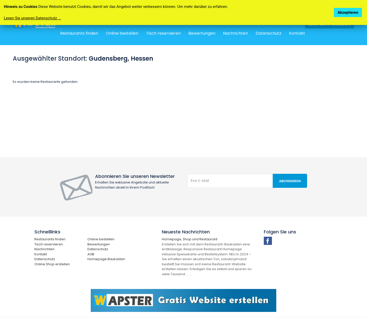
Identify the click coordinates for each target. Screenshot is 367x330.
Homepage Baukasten (106, 259)
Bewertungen (201, 33)
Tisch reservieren (163, 33)
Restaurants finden (79, 33)
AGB (90, 254)
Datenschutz (268, 33)
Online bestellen (122, 33)
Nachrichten (235, 33)
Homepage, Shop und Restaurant (189, 239)
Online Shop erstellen (52, 264)
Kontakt (297, 33)
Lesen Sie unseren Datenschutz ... (32, 18)
